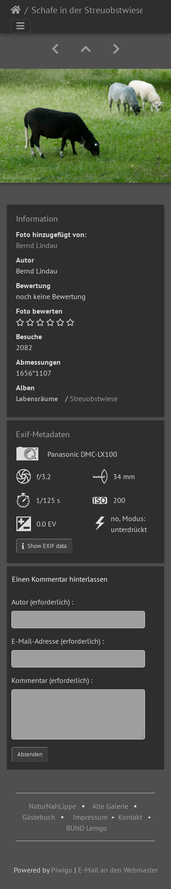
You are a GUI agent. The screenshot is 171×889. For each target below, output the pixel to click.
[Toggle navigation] (20, 26)
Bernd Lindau (36, 245)
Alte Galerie (110, 806)
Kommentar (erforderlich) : (52, 680)
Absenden (29, 754)
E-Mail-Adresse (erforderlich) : (57, 641)
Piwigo (62, 869)
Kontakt (130, 817)
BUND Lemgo (86, 827)
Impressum (90, 817)
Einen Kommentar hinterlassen (60, 579)
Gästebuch (39, 817)
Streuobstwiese (96, 398)
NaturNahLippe (52, 806)
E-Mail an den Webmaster (118, 869)
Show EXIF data (44, 546)
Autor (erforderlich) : (42, 601)
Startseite (15, 10)
